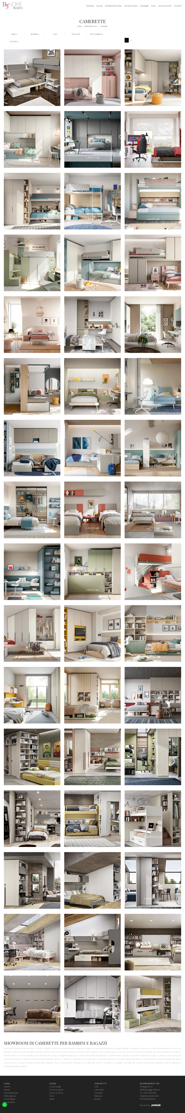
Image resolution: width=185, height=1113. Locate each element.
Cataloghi (144, 5)
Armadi (97, 1099)
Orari (153, 5)
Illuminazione (9, 1102)
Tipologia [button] (76, 34)
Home (80, 26)
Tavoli (51, 1096)
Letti (96, 1086)
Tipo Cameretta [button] (96, 34)
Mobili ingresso (10, 1096)
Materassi (98, 1096)
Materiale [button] (35, 34)
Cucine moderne (56, 1089)
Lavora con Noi (165, 5)
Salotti (6, 1089)
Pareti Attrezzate (11, 1092)
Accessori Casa (130, 5)
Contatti (178, 5)
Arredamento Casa (113, 5)
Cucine (99, 5)
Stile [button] (55, 34)
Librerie (7, 1086)
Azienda (90, 5)
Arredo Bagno (9, 1099)
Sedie (51, 1099)
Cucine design (55, 1086)
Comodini (98, 1092)
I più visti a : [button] (14, 41)
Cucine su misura (56, 1092)
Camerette (103, 26)
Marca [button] (14, 34)
